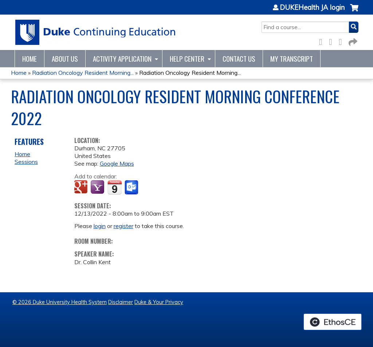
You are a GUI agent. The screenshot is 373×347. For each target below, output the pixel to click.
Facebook (322, 40)
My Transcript (291, 58)
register (123, 226)
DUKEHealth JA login (312, 7)
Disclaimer (120, 302)
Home (29, 58)
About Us (65, 58)
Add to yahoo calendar (98, 187)
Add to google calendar (81, 187)
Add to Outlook (132, 187)
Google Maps (117, 163)
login (100, 226)
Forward (352, 40)
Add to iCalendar (114, 187)
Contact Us (239, 58)
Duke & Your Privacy (158, 302)
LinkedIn (342, 40)
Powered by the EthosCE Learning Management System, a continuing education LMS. (332, 322)
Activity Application (122, 58)
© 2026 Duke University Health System (59, 302)
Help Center (187, 58)
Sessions (26, 161)
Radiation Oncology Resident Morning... (83, 72)
